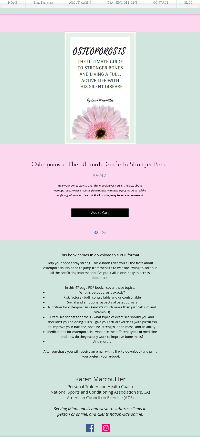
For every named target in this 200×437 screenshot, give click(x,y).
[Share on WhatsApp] (103, 232)
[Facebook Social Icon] (90, 428)
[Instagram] (106, 428)
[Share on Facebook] (96, 232)
